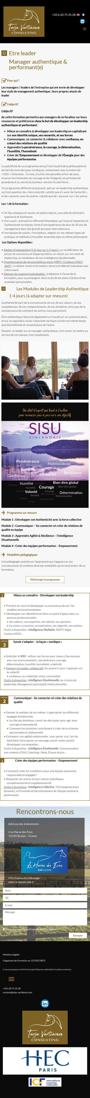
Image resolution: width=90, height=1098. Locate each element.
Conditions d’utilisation (63, 969)
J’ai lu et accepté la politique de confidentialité (30, 929)
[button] (84, 29)
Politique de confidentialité (44, 969)
